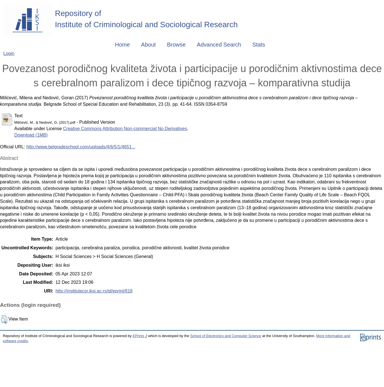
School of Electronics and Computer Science (225, 336)
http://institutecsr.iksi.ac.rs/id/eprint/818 (94, 291)
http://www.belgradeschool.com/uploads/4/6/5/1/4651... (80, 146)
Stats (258, 45)
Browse (176, 45)
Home (122, 45)
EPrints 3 (140, 336)
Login (8, 53)
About (148, 45)
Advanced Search (219, 45)
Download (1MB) (31, 135)
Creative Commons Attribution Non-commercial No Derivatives (125, 128)
